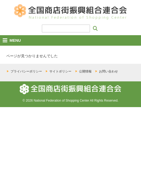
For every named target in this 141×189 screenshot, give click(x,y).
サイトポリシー (60, 71)
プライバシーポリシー (26, 71)
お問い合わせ (108, 71)
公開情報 (85, 71)
